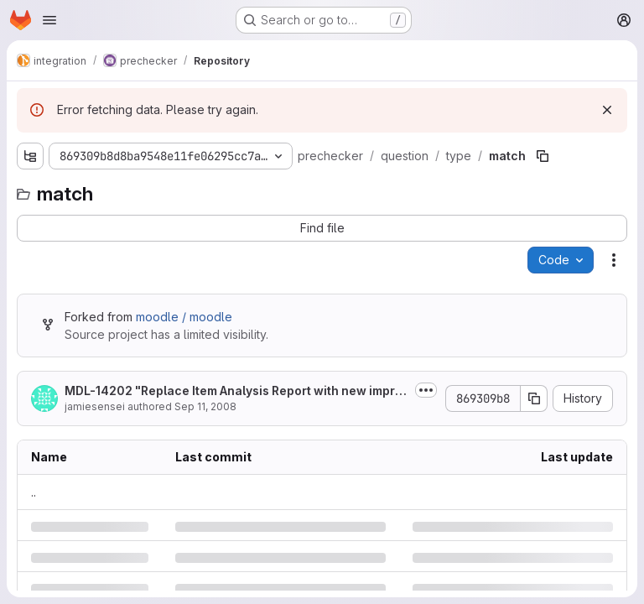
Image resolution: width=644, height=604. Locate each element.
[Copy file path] (542, 156)
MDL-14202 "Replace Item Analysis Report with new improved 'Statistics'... (233, 391)
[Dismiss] (607, 110)
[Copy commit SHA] (534, 398)
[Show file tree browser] (30, 156)
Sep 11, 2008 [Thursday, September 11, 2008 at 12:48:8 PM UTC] (205, 406)
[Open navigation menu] (49, 20)
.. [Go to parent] (33, 492)
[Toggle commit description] (426, 390)
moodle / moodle (184, 317)
